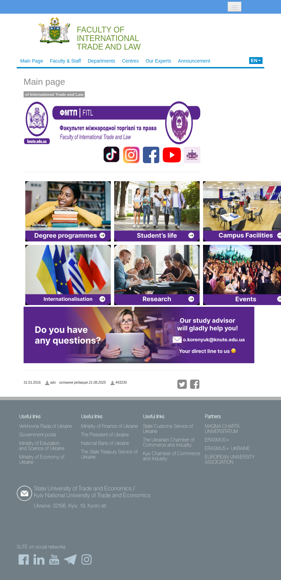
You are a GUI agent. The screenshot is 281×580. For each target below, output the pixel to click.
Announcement (194, 61)
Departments (101, 61)
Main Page (31, 61)
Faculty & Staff (65, 61)
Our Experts (158, 61)
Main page (44, 82)
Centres (130, 61)
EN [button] (256, 60)
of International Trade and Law (54, 94)
